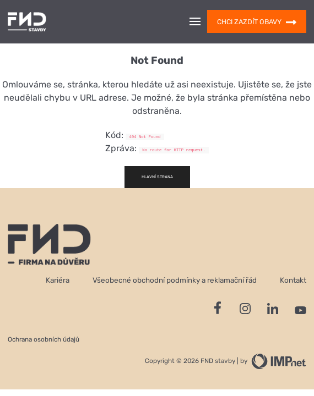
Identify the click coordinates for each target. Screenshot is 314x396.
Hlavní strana (157, 176)
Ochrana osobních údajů (43, 339)
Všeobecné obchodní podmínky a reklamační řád (175, 280)
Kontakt (293, 280)
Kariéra (57, 280)
